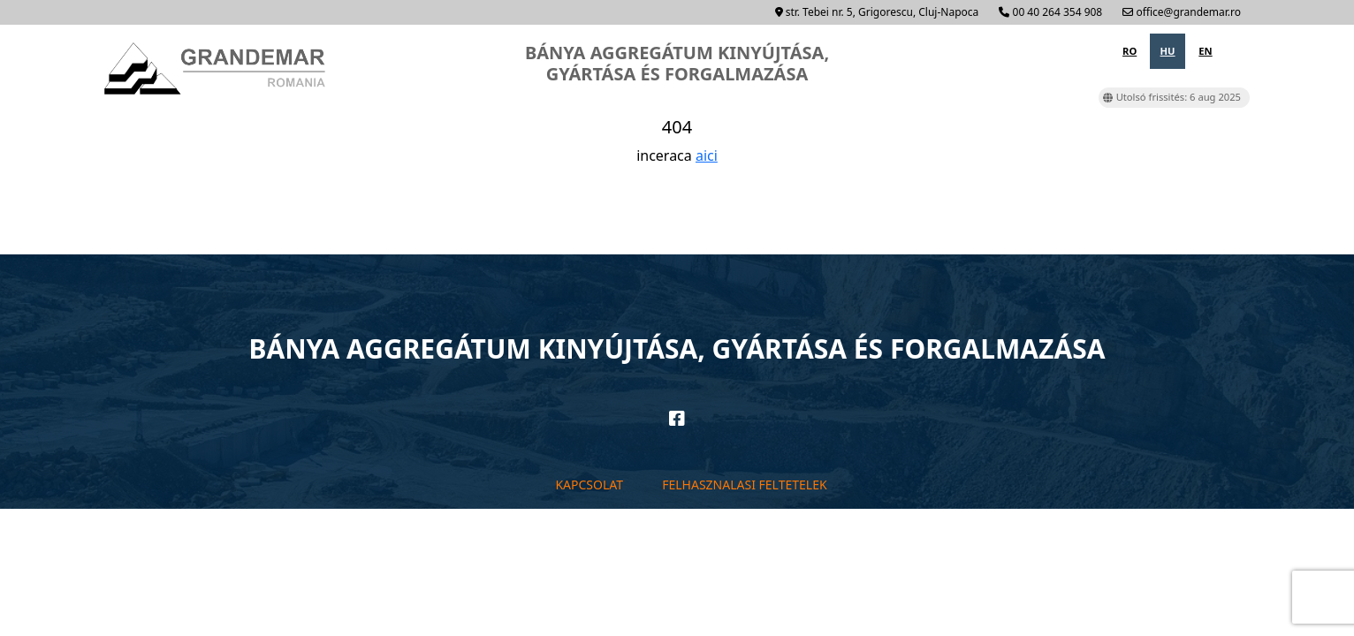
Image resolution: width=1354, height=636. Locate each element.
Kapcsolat (589, 484)
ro (1129, 50)
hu (1167, 50)
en (1205, 50)
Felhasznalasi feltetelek (744, 484)
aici (707, 155)
